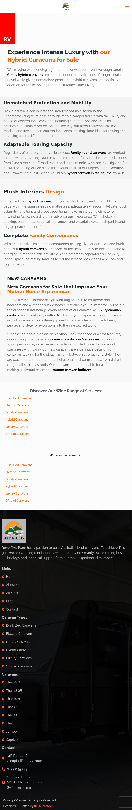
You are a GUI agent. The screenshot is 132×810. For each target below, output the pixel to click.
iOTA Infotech (44, 806)
